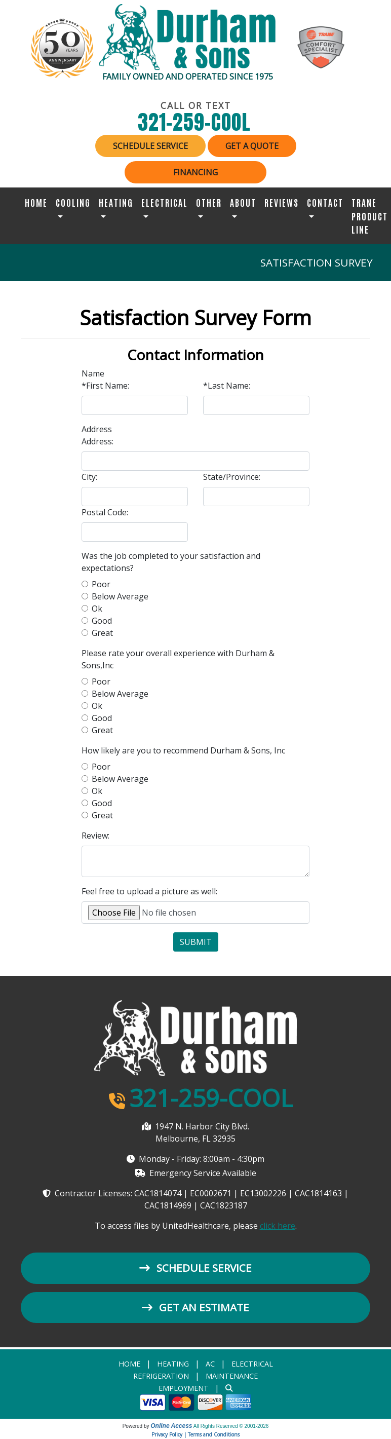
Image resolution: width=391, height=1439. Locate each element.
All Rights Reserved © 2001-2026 (231, 1426)
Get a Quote (252, 146)
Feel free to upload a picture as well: (149, 891)
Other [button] (209, 202)
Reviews (281, 202)
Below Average (120, 596)
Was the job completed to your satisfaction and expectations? (171, 562)
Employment (184, 1388)
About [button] (243, 202)
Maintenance (232, 1376)
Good (102, 620)
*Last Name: (226, 385)
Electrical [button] (164, 202)
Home (36, 202)
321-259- (196, 122)
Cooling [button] (73, 202)
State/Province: (231, 476)
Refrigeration (161, 1376)
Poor (101, 584)
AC (210, 1364)
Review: (95, 835)
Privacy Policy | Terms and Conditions (195, 1434)
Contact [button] (325, 202)
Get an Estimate (195, 1307)
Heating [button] (116, 202)
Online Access (171, 1425)
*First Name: (105, 385)
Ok (97, 608)
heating (173, 1364)
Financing (195, 172)
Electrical (252, 1364)
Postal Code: (105, 512)
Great (102, 632)
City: (89, 476)
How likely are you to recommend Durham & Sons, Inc (183, 750)
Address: (97, 441)
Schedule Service (150, 146)
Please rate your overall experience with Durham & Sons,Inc (178, 659)
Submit (196, 942)
